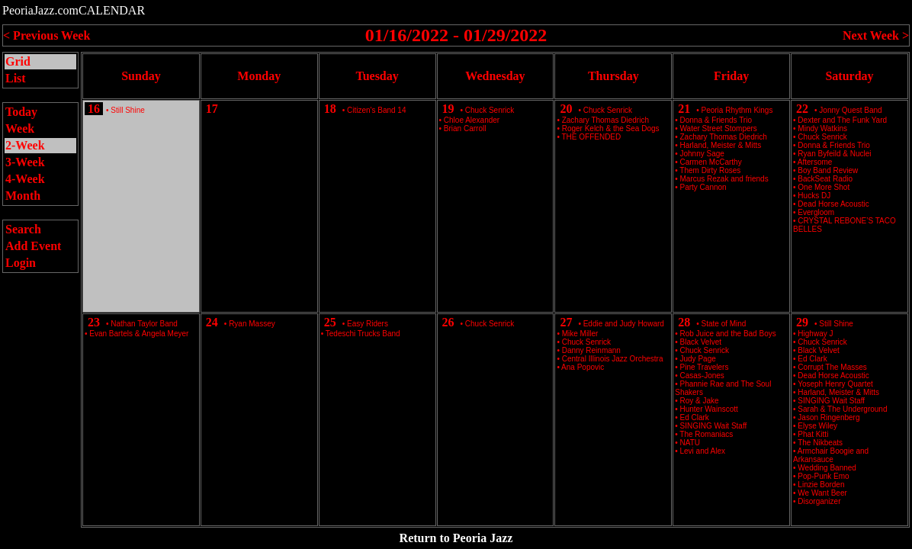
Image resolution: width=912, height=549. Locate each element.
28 (684, 322)
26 (448, 322)
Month (22, 195)
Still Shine (127, 110)
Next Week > (876, 35)
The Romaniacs (706, 434)
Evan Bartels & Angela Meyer (138, 333)
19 (448, 108)
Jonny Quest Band (850, 110)
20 (566, 108)
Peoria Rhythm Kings (737, 110)
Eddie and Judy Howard (623, 323)
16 (94, 108)
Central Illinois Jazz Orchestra (612, 359)
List (15, 78)
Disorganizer (819, 501)
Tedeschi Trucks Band (363, 333)
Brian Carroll (465, 128)
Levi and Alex (703, 451)
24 (212, 322)
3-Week (25, 162)
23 (94, 322)
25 (330, 322)
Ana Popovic (582, 367)
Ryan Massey (252, 323)
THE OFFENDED (591, 137)
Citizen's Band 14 (376, 110)
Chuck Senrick (489, 110)
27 (566, 322)
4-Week (25, 178)
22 (802, 108)
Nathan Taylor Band (144, 323)
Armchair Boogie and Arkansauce (831, 455)
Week (19, 128)
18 (330, 108)
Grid (18, 61)
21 (684, 108)
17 (212, 108)
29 (802, 322)
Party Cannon (703, 187)
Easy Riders (367, 323)
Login (20, 262)
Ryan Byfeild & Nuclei (834, 153)
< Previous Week (46, 35)
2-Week (25, 145)
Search (23, 229)
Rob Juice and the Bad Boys (728, 333)
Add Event (33, 245)
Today (21, 111)
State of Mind (724, 323)
